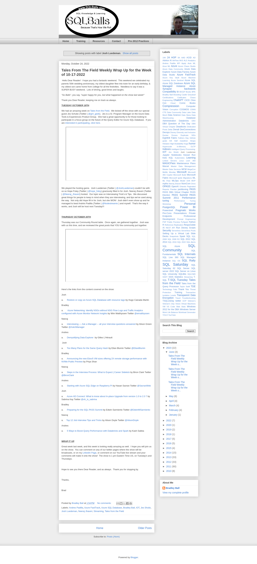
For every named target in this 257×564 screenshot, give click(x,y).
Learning (191, 157)
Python (192, 222)
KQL (171, 158)
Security (167, 230)
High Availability (176, 144)
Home (65, 41)
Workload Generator (187, 312)
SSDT (165, 277)
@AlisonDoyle (132, 420)
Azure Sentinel (177, 80)
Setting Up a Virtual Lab (176, 233)
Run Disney (182, 228)
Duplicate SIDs (188, 135)
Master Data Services (172, 169)
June (172, 352)
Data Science (174, 115)
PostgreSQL (169, 207)
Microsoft (182, 172)
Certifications (168, 98)
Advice (166, 60)
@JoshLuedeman (124, 188)
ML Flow (166, 181)
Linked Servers (170, 161)
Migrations (187, 178)
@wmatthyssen (141, 313)
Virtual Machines (188, 304)
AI (171, 60)
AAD (183, 58)
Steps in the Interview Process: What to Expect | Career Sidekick (98, 372)
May (171, 396)
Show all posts (130, 53)
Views (178, 304)
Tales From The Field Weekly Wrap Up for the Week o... (178, 360)
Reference (169, 225)
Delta (170, 130)
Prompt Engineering (186, 219)
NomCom (186, 183)
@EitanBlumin (138, 348)
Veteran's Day (168, 304)
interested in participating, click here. (83, 123)
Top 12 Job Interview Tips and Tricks (84, 420)
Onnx (193, 184)
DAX (194, 121)
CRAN (193, 109)
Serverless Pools (188, 231)
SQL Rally (189, 260)
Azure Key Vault (171, 78)
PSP (164, 222)
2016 (169, 443)
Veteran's (192, 301)
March (172, 405)
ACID (188, 57)
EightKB (166, 138)
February (174, 410)
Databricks (184, 121)
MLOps (175, 181)
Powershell (168, 210)
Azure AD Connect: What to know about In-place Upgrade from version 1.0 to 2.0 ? (107, 396)
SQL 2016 (172, 242)
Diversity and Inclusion (186, 132)
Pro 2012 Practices (138, 41)
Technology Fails (170, 289)
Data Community (174, 112)
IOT (137, 507)
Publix (169, 222)
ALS (185, 60)
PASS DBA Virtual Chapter (176, 192)
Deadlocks (181, 127)
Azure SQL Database (111, 507)
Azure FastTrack (92, 507)
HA (170, 141)
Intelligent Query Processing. (183, 149)
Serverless (176, 231)
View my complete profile (176, 492)
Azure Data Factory (180, 72)
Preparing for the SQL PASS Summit (85, 410)
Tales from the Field (99, 110)
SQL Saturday (175, 264)
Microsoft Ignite (175, 178)
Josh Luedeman (69, 511)
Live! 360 (191, 161)
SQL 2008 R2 (174, 239)
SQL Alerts (191, 242)
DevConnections (188, 129)
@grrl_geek (94, 114)
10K (164, 58)
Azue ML (166, 66)
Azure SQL (190, 80)
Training (80, 41)
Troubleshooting (189, 298)
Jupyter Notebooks (172, 155)
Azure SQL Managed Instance (179, 84)
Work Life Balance (170, 312)
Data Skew (186, 115)
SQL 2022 (181, 242)
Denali (176, 129)
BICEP (182, 92)
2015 (169, 448)
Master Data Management (183, 166)
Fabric (174, 138)
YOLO (165, 315)
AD (194, 58)
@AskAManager (77, 327)
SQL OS (176, 261)
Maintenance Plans (186, 163)
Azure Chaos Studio (187, 66)
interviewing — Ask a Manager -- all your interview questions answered (101, 324)
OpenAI (175, 186)
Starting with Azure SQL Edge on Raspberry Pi (89, 385)
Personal (190, 203)
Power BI (188, 207)
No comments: (104, 503)
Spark (182, 236)
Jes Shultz (146, 507)
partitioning (183, 189)
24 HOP (171, 57)
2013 (169, 457)
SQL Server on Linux (185, 271)
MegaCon (191, 169)
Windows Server (188, 309)
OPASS (166, 186)
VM (164, 307)
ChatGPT (178, 100)
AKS (181, 60)
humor (192, 143)
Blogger (134, 557)
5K (179, 58)
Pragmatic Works (185, 210)
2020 (169, 425)
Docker (165, 135)
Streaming (99, 511)
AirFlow (175, 60)
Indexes (167, 149)
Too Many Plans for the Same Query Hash (87, 348)
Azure (174, 66)
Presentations (180, 213)
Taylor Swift (185, 287)
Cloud (173, 103)
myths (165, 183)
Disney (173, 132)
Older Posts (145, 528)
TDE (193, 286)
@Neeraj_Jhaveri (71, 194)
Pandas (173, 189)
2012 (169, 462)
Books (188, 92)
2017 (169, 438)
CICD (187, 100)
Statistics (178, 277)
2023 (169, 348)
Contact (116, 41)
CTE (164, 112)
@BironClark (67, 375)
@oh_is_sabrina (89, 399)
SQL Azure (171, 246)
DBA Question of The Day (176, 123)
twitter (178, 301)
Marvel (166, 166)
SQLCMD (191, 274)
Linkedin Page (89, 452)
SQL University (170, 274)
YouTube (172, 315)
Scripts (192, 228)
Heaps (193, 141)
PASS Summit (180, 195)
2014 (169, 452)
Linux (181, 161)
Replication (178, 225)
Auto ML (192, 63)
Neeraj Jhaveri (85, 511)
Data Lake (186, 112)
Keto (165, 158)
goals (165, 141)
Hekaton (166, 144)
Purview (176, 222)
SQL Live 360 (170, 257)
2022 (169, 420)
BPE (194, 92)
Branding (177, 95)
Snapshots (174, 236)
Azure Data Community (173, 69)
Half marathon (181, 141)
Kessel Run (189, 155)
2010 (169, 471)
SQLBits (182, 274)
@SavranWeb (144, 385)
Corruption (174, 109)
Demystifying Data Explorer (80, 337)
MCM (184, 169)
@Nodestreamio (110, 203)
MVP (193, 181)
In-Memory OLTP (186, 147)
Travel (178, 298)
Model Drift (185, 181)
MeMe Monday (169, 172)
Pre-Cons (167, 213)
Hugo (186, 144)
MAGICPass (169, 163)
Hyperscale (167, 147)
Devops (166, 132)
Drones (174, 135)
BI (178, 92)
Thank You (183, 289)
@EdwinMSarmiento (140, 410)
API (178, 63)
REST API (170, 228)
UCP (184, 301)
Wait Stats (181, 307)
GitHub (193, 138)
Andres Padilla (76, 507)
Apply (184, 63)
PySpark (184, 222)
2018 (169, 434)
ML (194, 178)
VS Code (171, 307)
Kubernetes (180, 158)
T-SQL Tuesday (178, 279)
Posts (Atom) (113, 536)
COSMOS (184, 109)
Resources (99, 41)
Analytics (192, 60)
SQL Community (179, 248)
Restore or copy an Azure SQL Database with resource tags (96, 300)
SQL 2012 (185, 239)
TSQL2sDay (168, 301)
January (173, 414)
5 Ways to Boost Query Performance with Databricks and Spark (98, 431)
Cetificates (181, 98)
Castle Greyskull (189, 95)
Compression (171, 106)
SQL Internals (187, 254)
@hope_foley (94, 191)
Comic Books (188, 103)
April (171, 401)
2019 (169, 429)
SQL (188, 236)
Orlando (183, 186)
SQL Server (183, 268)
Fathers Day (183, 138)
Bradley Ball (129, 507)
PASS (192, 189)
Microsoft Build (179, 175)
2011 (169, 466)
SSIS (171, 277)
